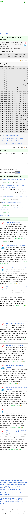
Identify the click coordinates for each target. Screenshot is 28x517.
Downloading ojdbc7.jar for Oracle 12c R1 (14, 198)
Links (22, 501)
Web (17, 491)
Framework (3, 484)
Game (10, 484)
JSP (1, 487)
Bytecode (14, 482)
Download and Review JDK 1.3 (11, 141)
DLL (1, 501)
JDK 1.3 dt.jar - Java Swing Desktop (13, 138)
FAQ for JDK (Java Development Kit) (14, 143)
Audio (2, 482)
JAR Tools (6, 485)
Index (22, 494)
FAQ (21, 503)
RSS (1, 496)
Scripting (12, 489)
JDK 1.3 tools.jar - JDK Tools (10, 135)
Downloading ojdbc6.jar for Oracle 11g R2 (14, 181)
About (10, 494)
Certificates (11, 501)
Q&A (1, 503)
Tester (2, 499)
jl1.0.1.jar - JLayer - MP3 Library (12, 204)
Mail (11, 487)
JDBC (20, 485)
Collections (16, 494)
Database (20, 482)
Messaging (16, 487)
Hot (6, 494)
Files (5, 501)
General (15, 484)
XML (20, 491)
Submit (18, 174)
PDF (1, 489)
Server (24, 489)
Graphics (21, 484)
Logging (6, 487)
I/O (26, 484)
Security (18, 489)
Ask (9, 496)
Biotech (7, 482)
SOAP (7, 491)
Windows (19, 499)
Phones (12, 503)
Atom (5, 496)
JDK (7, 34)
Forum (2, 505)
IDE (1, 485)
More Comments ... (6, 217)
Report (6, 489)
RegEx (18, 501)
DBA (13, 499)
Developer (8, 499)
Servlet (2, 491)
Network (23, 487)
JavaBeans (14, 485)
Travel (17, 503)
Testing (12, 491)
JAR (23, 499)
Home (2, 34)
